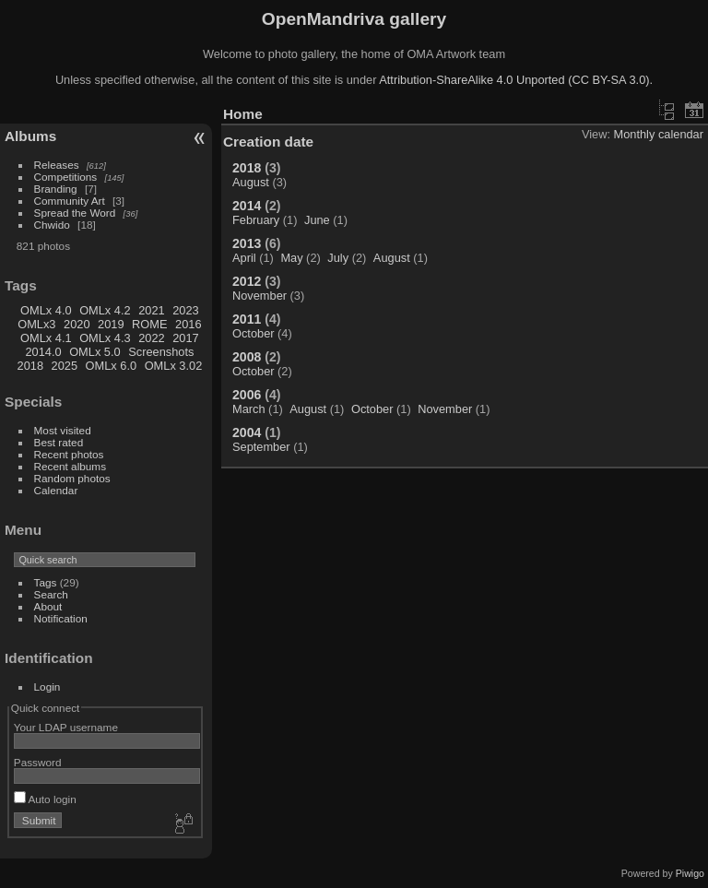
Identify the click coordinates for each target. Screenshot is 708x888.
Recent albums (70, 466)
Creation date (268, 141)
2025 (64, 366)
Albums (30, 136)
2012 (246, 281)
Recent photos (69, 454)
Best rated (59, 442)
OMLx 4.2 (104, 310)
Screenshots (161, 352)
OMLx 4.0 (45, 310)
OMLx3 (36, 324)
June (317, 220)
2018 (30, 366)
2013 (246, 243)
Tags (45, 582)
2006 (246, 394)
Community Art (69, 201)
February (255, 220)
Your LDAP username (66, 727)
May (291, 258)
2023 (185, 310)
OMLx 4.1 (45, 338)
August (250, 182)
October (253, 333)
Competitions (66, 177)
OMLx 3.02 (174, 366)
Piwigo (690, 873)
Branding (55, 189)
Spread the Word (75, 213)
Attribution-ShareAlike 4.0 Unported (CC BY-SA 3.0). (516, 80)
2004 (246, 432)
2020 (76, 324)
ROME (149, 324)
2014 (246, 205)
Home (243, 114)
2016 (188, 324)
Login (47, 687)
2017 (185, 338)
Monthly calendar (658, 134)
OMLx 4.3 (104, 338)
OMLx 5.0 (94, 352)
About (48, 606)
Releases (56, 165)
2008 (246, 356)
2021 (151, 310)
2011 (246, 319)
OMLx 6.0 (111, 366)
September (261, 447)
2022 (151, 338)
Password (38, 762)
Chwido (52, 225)
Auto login (45, 799)
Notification (61, 618)
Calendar (56, 490)
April (244, 258)
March (249, 409)
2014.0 (43, 352)
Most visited (62, 430)
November (259, 295)
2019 (111, 324)
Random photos (72, 478)
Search (51, 594)
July (337, 258)
